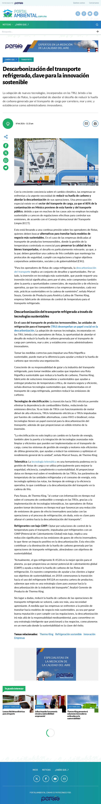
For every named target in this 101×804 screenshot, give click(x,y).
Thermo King (46, 634)
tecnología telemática (44, 461)
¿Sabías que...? (22, 25)
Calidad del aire (31, 31)
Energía (66, 31)
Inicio (35, 770)
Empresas (90, 31)
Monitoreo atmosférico (15, 31)
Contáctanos (94, 3)
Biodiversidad (43, 31)
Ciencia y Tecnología (77, 31)
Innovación (89, 634)
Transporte (26, 60)
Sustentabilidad (56, 31)
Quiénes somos (79, 3)
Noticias (8, 25)
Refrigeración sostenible (68, 634)
